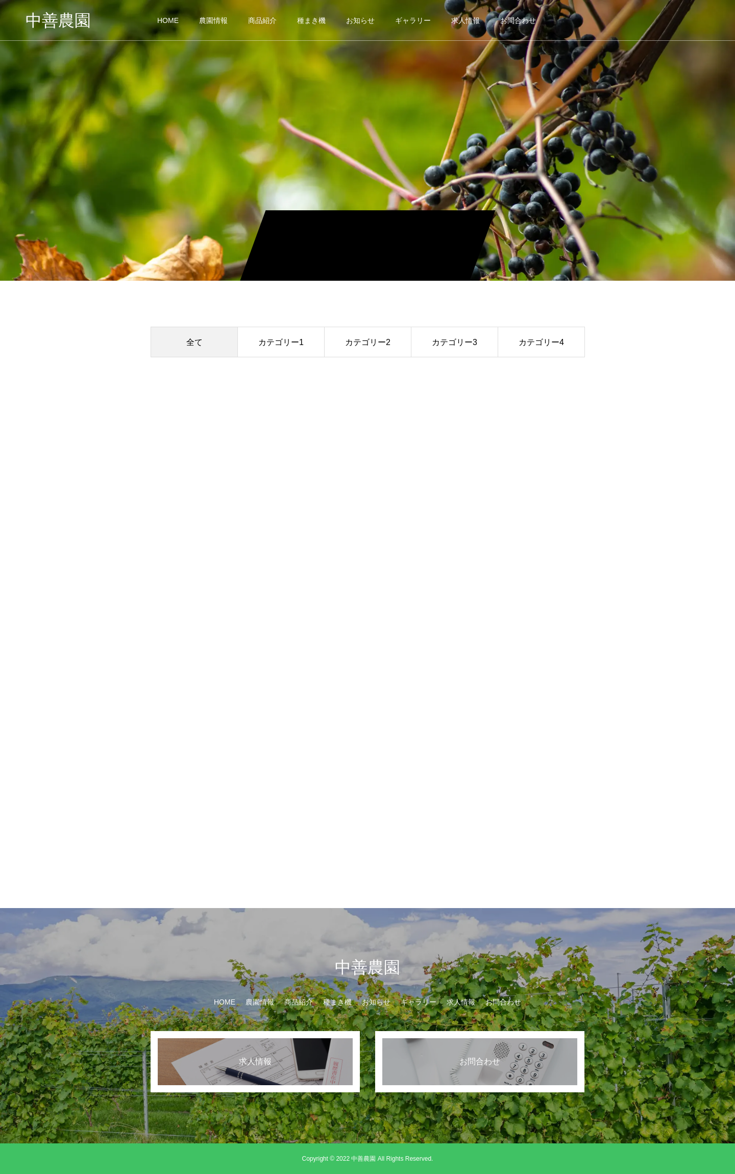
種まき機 (311, 20)
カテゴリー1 (281, 342)
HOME (168, 20)
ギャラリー (413, 20)
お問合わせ (518, 20)
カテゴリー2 (367, 342)
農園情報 (213, 20)
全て (194, 342)
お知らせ (360, 20)
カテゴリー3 (454, 342)
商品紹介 (262, 20)
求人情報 (465, 20)
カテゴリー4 (541, 342)
